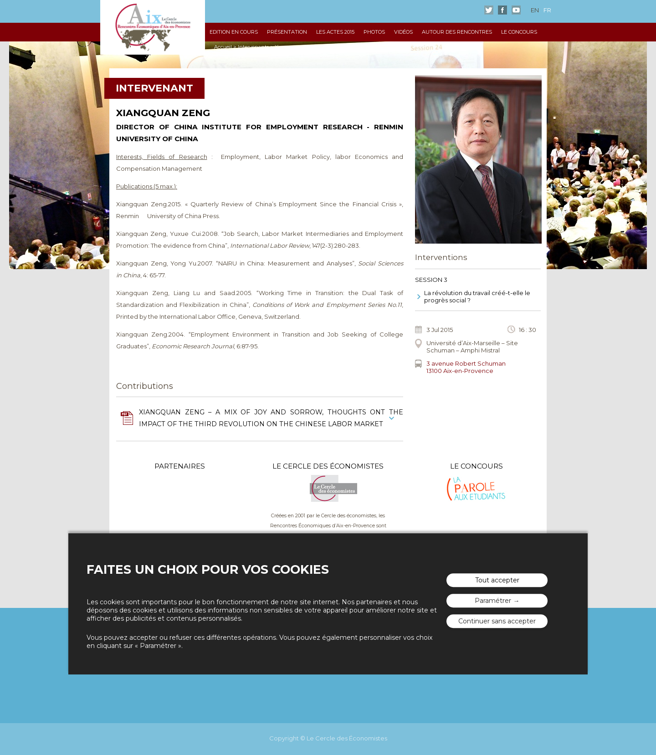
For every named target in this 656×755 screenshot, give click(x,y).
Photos (374, 32)
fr (547, 10)
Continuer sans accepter (497, 621)
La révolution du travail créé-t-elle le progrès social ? (477, 296)
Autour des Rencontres (457, 32)
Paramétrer (493, 601)
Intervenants (253, 47)
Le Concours (519, 32)
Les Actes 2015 (335, 32)
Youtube (516, 10)
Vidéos (403, 32)
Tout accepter (497, 580)
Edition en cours (234, 32)
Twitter (488, 10)
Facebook (502, 10)
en (535, 10)
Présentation (287, 32)
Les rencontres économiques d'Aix (152, 27)
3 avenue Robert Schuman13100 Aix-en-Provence (466, 367)
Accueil (223, 47)
